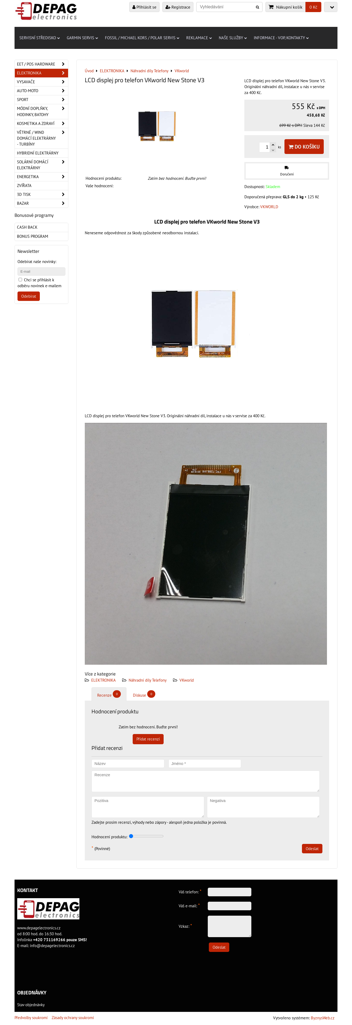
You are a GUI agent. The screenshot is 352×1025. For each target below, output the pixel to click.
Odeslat (312, 848)
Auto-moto (42, 91)
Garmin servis (82, 37)
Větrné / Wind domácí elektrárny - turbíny (42, 138)
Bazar (42, 203)
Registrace (178, 7)
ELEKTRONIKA (103, 680)
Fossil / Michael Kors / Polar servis (142, 37)
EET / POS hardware (42, 64)
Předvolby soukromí (31, 1017)
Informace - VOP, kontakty (281, 37)
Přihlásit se (144, 7)
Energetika (42, 176)
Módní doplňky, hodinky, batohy (42, 111)
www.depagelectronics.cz (39, 927)
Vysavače (42, 82)
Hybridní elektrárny (37, 153)
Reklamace (199, 37)
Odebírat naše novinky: (36, 261)
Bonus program (32, 236)
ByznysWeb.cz (323, 1017)
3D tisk (42, 194)
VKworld (186, 680)
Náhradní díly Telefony (148, 680)
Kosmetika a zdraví (42, 123)
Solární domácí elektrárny (42, 165)
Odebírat (28, 296)
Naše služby (233, 37)
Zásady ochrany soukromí (73, 1017)
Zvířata (24, 185)
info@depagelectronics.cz (52, 945)
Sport (42, 99)
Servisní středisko (39, 37)
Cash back (27, 227)
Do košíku (304, 146)
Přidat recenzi (148, 739)
